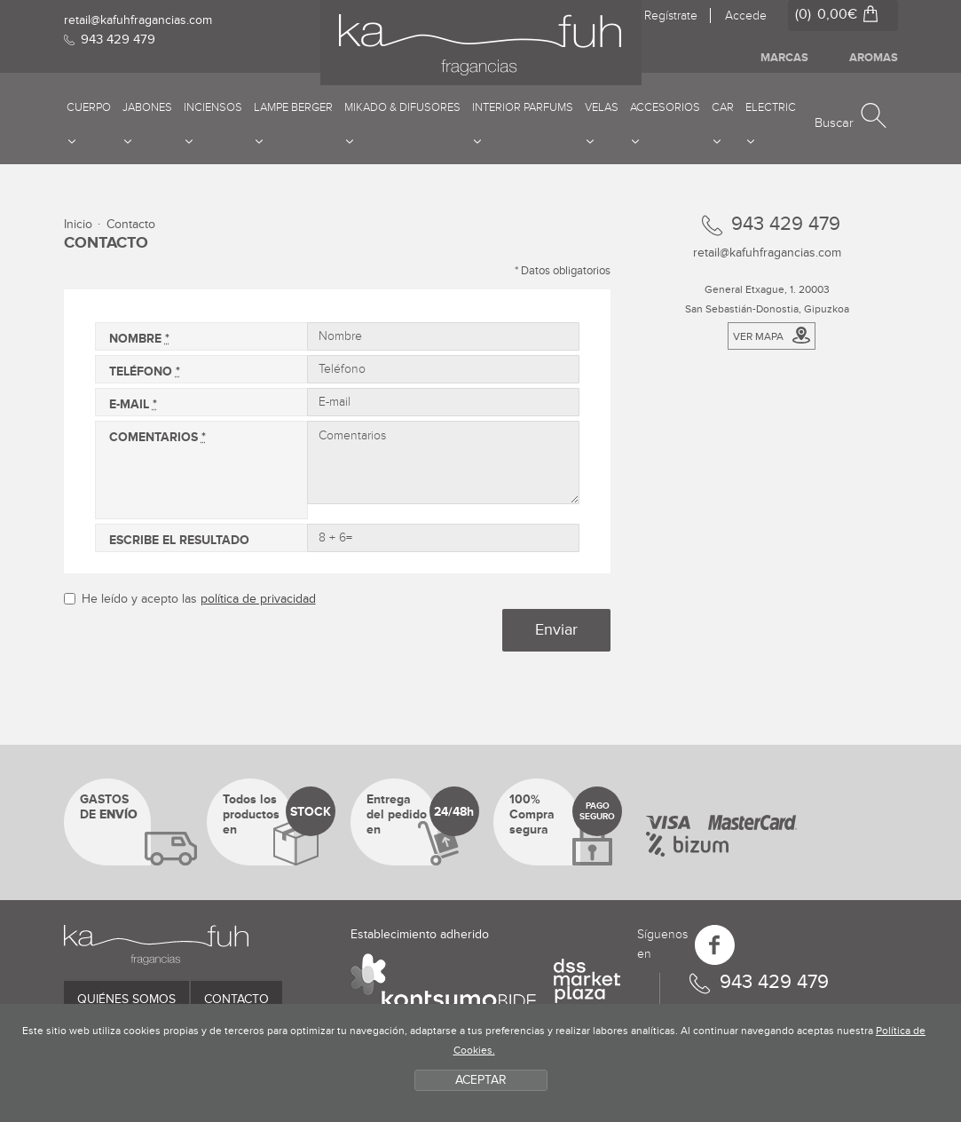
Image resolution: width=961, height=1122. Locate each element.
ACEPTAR (481, 1079)
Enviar (556, 629)
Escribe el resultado (179, 540)
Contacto (236, 999)
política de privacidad (258, 598)
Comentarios (157, 437)
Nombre (139, 338)
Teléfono (144, 371)
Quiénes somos (126, 999)
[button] (850, 117)
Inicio (78, 224)
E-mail (133, 404)
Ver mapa (771, 335)
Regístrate (670, 15)
